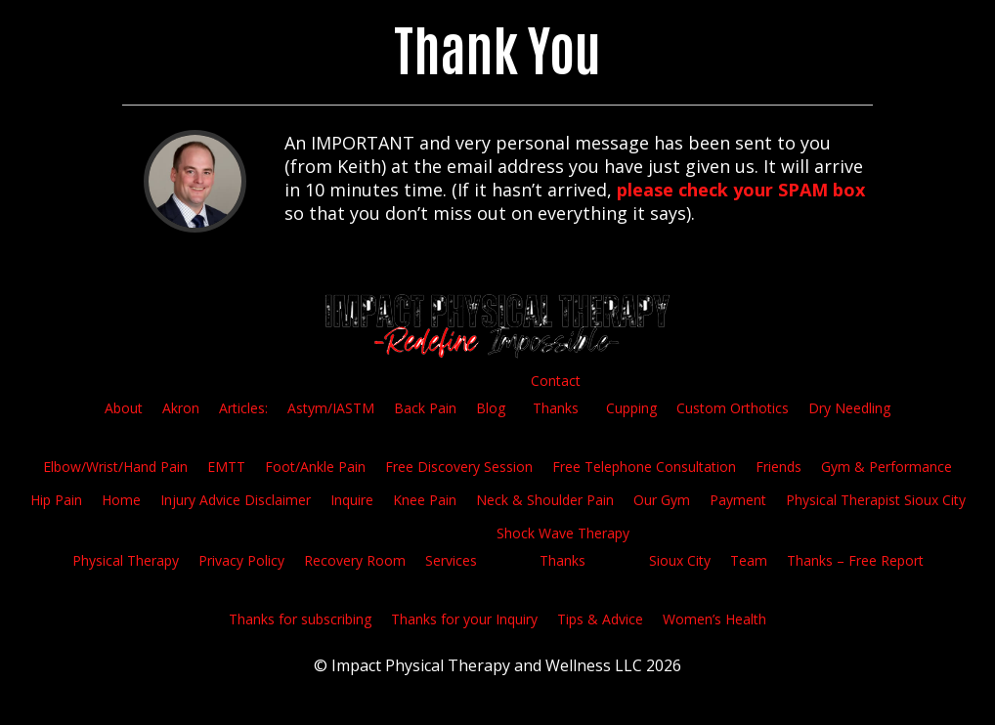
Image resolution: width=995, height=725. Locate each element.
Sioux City (680, 560)
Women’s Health (714, 619)
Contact (556, 380)
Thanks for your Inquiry (464, 619)
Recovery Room (355, 560)
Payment (738, 499)
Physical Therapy (125, 560)
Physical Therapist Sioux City (876, 499)
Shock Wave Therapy (563, 533)
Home (121, 499)
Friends (778, 466)
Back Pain (425, 408)
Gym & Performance (886, 466)
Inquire (351, 499)
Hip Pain (56, 499)
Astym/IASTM (330, 408)
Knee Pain (424, 499)
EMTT (226, 466)
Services (451, 560)
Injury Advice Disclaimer (235, 499)
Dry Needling (849, 408)
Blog (490, 408)
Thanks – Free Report (855, 560)
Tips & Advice (600, 619)
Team (748, 560)
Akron (180, 408)
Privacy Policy (241, 560)
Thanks (556, 408)
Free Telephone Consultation (644, 466)
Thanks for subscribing (300, 619)
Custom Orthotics (732, 408)
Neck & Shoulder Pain (545, 499)
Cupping (631, 408)
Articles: (243, 408)
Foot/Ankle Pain (315, 466)
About (124, 408)
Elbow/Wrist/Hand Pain (115, 466)
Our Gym (661, 499)
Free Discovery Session (459, 466)
